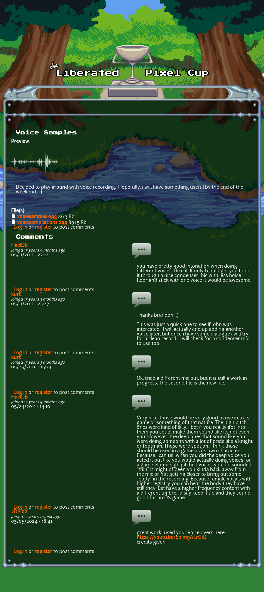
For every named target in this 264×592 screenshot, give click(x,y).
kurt (16, 294)
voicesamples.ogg (37, 217)
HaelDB (19, 245)
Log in (20, 227)
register (43, 227)
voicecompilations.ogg (42, 222)
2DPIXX (19, 512)
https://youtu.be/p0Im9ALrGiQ (171, 537)
